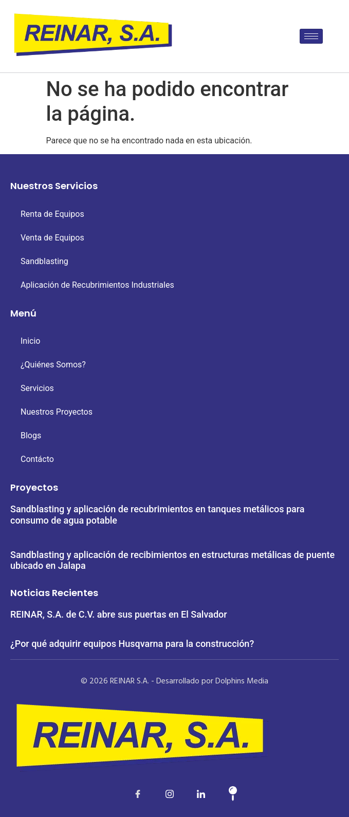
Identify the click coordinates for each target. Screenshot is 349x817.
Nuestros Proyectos (57, 412)
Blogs (31, 435)
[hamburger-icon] (311, 36)
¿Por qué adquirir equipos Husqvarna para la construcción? (132, 643)
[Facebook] (127, 794)
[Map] (222, 794)
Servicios (37, 388)
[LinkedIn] (159, 794)
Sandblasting (44, 261)
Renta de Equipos (52, 214)
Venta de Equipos (52, 238)
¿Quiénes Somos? (53, 364)
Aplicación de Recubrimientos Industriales (97, 285)
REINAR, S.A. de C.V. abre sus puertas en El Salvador (118, 614)
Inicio (30, 341)
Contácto (37, 459)
